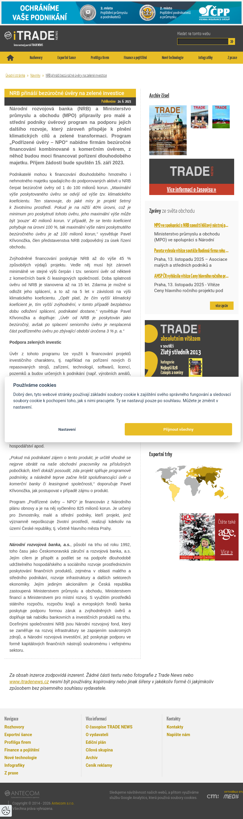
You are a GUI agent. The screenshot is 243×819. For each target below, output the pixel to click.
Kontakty (175, 727)
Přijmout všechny (178, 429)
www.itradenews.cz (29, 681)
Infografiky (205, 57)
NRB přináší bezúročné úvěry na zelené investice (76, 75)
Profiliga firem (100, 57)
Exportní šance (67, 57)
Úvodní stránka (15, 75)
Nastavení (67, 429)
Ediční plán (96, 742)
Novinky (35, 75)
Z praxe (232, 57)
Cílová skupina (99, 750)
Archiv (92, 757)
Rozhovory (36, 57)
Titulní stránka (10, 58)
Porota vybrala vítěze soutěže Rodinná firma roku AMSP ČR (196, 250)
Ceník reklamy (99, 765)
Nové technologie (172, 57)
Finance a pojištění (135, 57)
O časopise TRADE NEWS (109, 727)
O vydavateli (97, 734)
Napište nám (178, 734)
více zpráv (222, 305)
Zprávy (172, 210)
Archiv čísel (159, 95)
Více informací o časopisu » (191, 189)
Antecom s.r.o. (63, 803)
